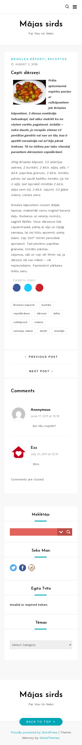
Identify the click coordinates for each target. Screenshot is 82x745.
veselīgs (59, 330)
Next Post (39, 371)
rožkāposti (20, 322)
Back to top (41, 721)
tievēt (43, 330)
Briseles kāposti (28, 59)
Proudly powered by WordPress (35, 732)
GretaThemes (49, 738)
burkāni (46, 304)
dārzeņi (41, 313)
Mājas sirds (41, 24)
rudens (38, 322)
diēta (56, 313)
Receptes (57, 59)
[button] (67, 7)
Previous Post (43, 356)
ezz (34, 448)
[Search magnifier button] (68, 532)
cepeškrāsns (21, 313)
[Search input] (34, 532)
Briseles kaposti (24, 304)
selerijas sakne (23, 330)
